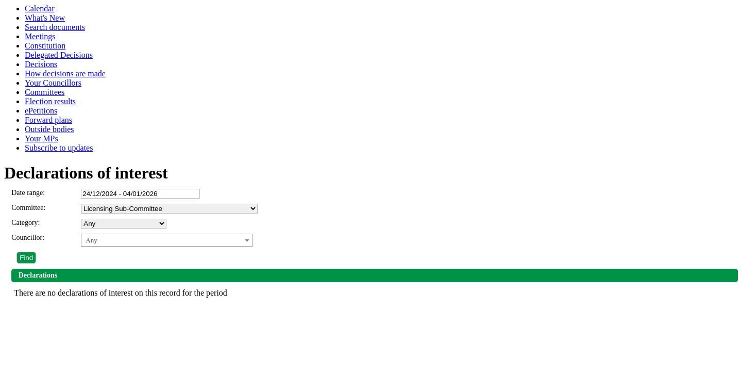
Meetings (40, 36)
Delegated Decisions (59, 55)
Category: (25, 222)
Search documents (55, 27)
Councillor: (27, 237)
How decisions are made (65, 73)
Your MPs (41, 138)
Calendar (40, 8)
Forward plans (48, 120)
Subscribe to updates (59, 147)
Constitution (45, 45)
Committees (44, 92)
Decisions (41, 64)
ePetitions (41, 110)
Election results (50, 101)
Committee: (28, 208)
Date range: (28, 193)
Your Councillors (53, 82)
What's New (45, 17)
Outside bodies (49, 129)
